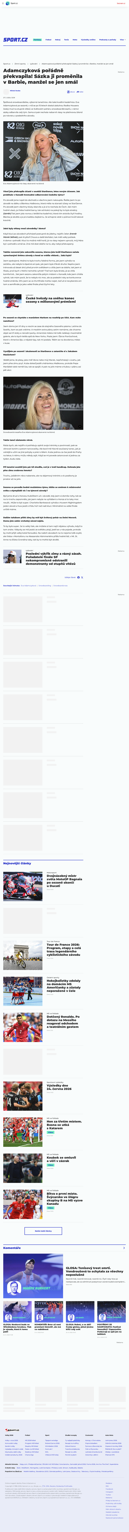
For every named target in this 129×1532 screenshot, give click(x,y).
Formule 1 (48, 1449)
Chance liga (29, 1455)
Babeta (80, 1468)
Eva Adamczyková (28, 586)
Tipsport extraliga (51, 1440)
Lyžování (29, 295)
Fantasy (37, 40)
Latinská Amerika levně (93, 1452)
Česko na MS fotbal (32, 1449)
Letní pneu (66, 1471)
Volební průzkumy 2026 (13, 1455)
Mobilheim (25, 1468)
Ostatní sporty (53, 977)
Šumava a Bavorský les (93, 1446)
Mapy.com (23, 1464)
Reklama (109, 1498)
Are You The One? (102, 1464)
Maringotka (34, 1468)
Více (123, 40)
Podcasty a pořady (107, 40)
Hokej (57, 40)
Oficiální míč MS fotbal (50, 1464)
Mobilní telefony (29, 1471)
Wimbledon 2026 (51, 1446)
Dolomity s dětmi (91, 1455)
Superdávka (114, 1464)
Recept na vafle (70, 1452)
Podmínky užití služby (114, 1503)
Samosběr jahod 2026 (78, 1464)
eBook (71, 91)
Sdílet (79, 91)
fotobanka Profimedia (64, 1486)
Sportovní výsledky (55, 1082)
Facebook (109, 1489)
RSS (107, 1486)
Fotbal (48, 40)
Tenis (66, 40)
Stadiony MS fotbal (32, 1452)
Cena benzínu (64, 1464)
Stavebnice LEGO (42, 1471)
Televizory (85, 1471)
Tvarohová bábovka (72, 1449)
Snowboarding (45, 586)
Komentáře (12, 1248)
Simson (65, 1468)
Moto (75, 40)
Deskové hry (76, 1471)
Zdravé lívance (70, 1446)
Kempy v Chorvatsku (93, 1440)
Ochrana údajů (111, 1506)
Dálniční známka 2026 (113, 1443)
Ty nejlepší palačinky (72, 1440)
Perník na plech (70, 1455)
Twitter (108, 1495)
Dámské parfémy (55, 1471)
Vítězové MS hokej (51, 1455)
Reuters (53, 1486)
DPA (47, 1486)
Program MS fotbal (32, 1443)
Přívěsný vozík (56, 1468)
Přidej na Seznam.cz (113, 1500)
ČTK (43, 1486)
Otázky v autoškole (112, 1452)
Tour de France (53, 941)
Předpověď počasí (34, 1464)
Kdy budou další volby (13, 1452)
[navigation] (3, 3)
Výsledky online (88, 40)
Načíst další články (43, 1231)
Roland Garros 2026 (52, 1443)
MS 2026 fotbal (30, 1440)
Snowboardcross (60, 586)
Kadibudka (73, 1468)
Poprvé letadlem (91, 1443)
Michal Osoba (15, 91)
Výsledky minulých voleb (14, 1449)
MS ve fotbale (53, 1013)
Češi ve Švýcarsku (91, 1449)
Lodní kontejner (45, 1468)
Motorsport (52, 872)
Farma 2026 (91, 1464)
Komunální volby (11, 1443)
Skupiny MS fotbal (31, 1446)
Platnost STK (110, 1455)
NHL (46, 1452)
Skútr (19, 1468)
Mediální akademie (112, 1512)
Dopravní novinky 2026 (113, 1446)
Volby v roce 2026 (11, 1440)
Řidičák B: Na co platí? (113, 1449)
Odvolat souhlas (111, 1515)
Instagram (109, 1492)
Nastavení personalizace (114, 1518)
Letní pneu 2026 (111, 1440)
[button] (43, 151)
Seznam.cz (121, 3)
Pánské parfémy (107, 1471)
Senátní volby (10, 1446)
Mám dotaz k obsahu (113, 1509)
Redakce (109, 1483)
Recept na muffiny (72, 1443)
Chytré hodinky (95, 1471)
